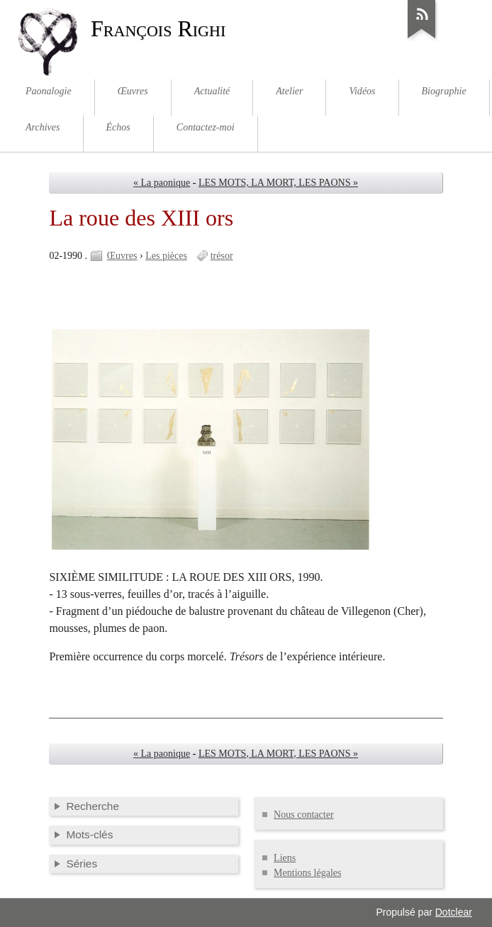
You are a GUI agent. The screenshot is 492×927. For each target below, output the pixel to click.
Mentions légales (307, 872)
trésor (222, 255)
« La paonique (161, 182)
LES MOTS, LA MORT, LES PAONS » (278, 182)
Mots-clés (89, 834)
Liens (285, 858)
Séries (81, 863)
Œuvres (122, 255)
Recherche (92, 806)
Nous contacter (303, 814)
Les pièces (166, 255)
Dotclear (453, 912)
